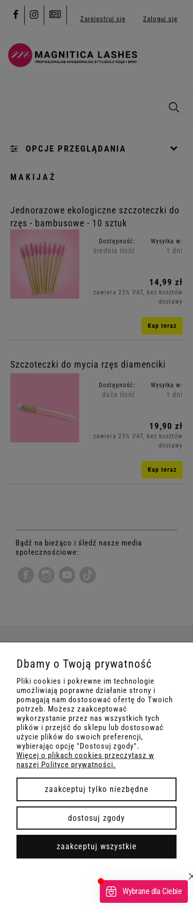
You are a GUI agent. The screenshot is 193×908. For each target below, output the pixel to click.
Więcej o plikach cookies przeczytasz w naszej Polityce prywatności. (85, 760)
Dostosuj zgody (96, 818)
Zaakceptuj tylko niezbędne (97, 789)
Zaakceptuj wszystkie (97, 846)
